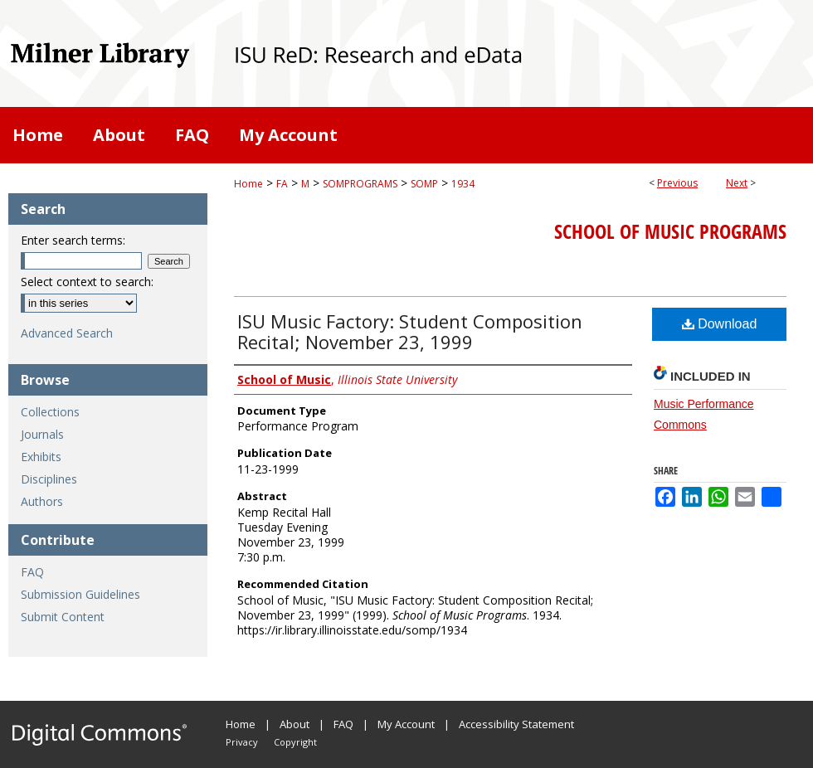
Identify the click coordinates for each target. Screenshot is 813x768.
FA (282, 184)
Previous (677, 183)
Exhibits (41, 456)
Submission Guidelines (80, 594)
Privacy (242, 742)
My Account (406, 724)
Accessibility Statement (516, 724)
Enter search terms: (73, 240)
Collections (50, 412)
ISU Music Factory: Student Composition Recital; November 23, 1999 (409, 331)
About (294, 724)
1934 (463, 184)
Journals (42, 434)
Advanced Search (67, 333)
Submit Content (63, 617)
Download (719, 324)
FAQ (32, 572)
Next (736, 183)
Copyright (295, 742)
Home (248, 184)
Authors (42, 501)
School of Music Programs (670, 231)
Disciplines (49, 479)
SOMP (424, 184)
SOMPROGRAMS (360, 184)
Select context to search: (87, 281)
